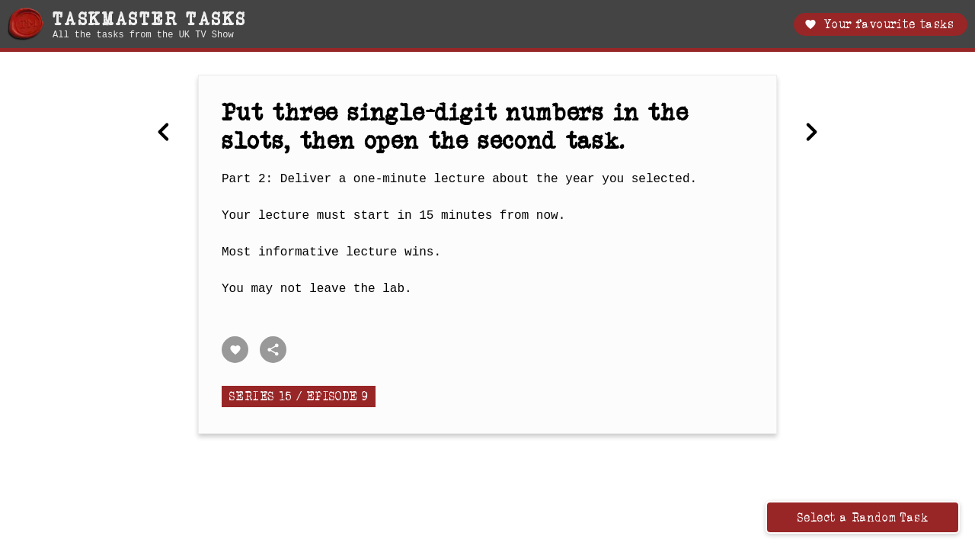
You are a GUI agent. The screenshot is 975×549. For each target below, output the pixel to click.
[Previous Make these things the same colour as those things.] (164, 133)
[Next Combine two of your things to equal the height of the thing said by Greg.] (811, 133)
